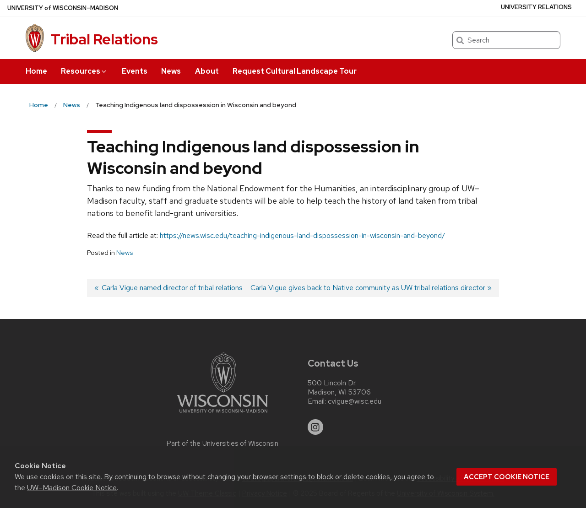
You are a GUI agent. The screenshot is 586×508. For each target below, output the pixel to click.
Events (134, 71)
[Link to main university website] (222, 414)
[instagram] (315, 427)
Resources (84, 71)
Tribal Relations (104, 39)
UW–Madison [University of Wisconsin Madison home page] (62, 8)
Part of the (222, 443)
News (171, 71)
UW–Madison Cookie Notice (72, 487)
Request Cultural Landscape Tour (295, 71)
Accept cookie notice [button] (506, 476)
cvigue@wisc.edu (354, 401)
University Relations (536, 7)
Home (36, 71)
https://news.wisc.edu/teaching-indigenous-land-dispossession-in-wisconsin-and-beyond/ (302, 235)
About (207, 71)
